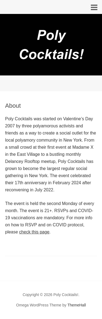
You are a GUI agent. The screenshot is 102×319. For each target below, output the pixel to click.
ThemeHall (76, 305)
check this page (34, 232)
